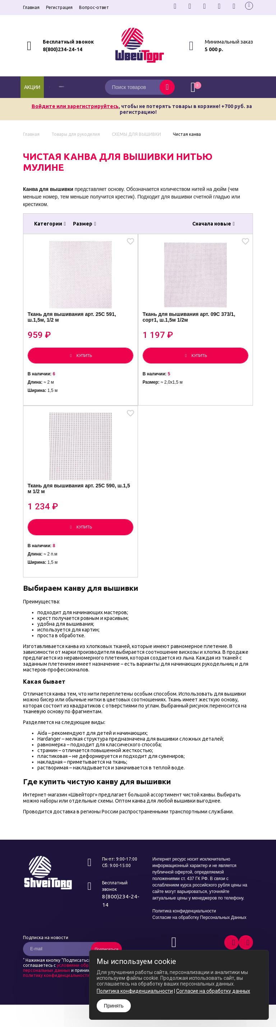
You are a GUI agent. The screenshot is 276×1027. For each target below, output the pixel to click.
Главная (31, 7)
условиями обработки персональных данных (63, 990)
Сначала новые (213, 224)
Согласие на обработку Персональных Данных (199, 939)
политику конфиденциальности (56, 997)
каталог (70, 87)
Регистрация (59, 7)
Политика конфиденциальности (184, 933)
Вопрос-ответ (94, 7)
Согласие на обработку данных (213, 991)
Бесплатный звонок (68, 42)
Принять (114, 1006)
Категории (50, 224)
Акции (32, 87)
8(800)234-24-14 (62, 49)
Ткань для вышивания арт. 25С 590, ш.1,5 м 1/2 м (75, 509)
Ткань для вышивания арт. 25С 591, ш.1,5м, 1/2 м (75, 326)
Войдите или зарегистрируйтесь (75, 106)
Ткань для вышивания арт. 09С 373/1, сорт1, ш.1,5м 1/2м (192, 326)
